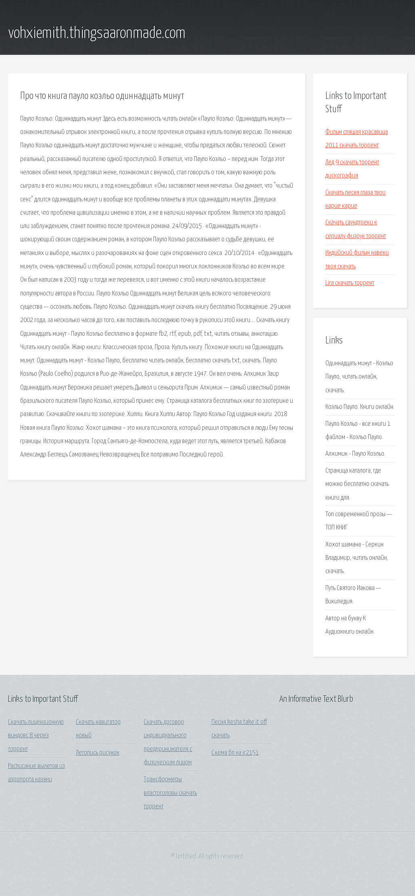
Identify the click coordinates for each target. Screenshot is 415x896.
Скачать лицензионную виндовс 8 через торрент (36, 736)
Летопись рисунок (97, 752)
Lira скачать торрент (349, 283)
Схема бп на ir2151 (235, 752)
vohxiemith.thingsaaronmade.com (96, 33)
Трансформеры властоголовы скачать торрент (170, 793)
